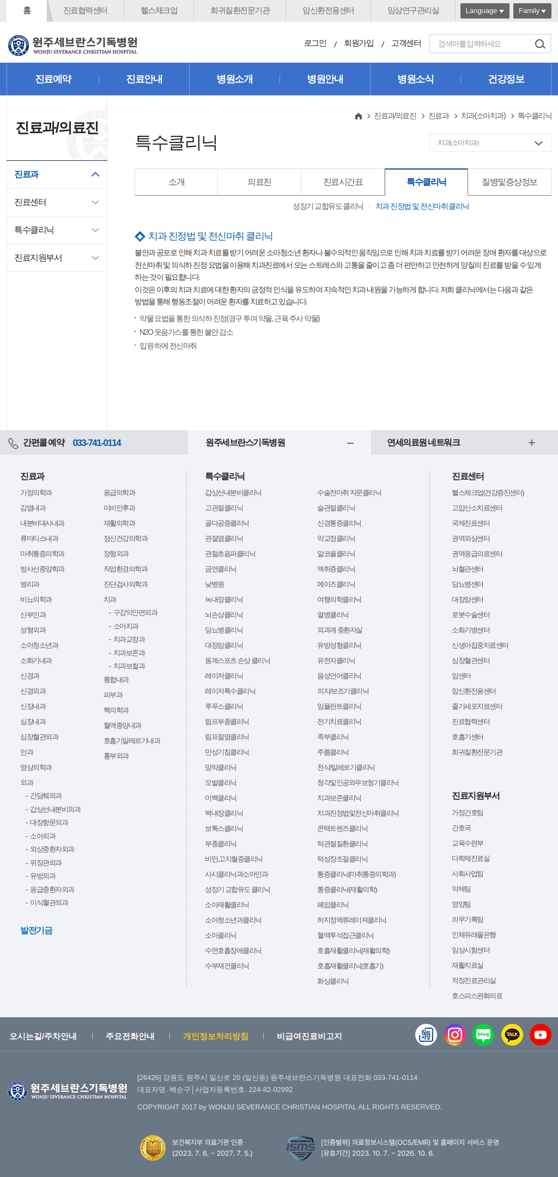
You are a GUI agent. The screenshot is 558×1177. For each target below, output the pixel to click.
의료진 (259, 181)
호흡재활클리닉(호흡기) (350, 966)
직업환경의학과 (126, 569)
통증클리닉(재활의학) (347, 889)
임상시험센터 (470, 950)
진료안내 (144, 79)
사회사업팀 (467, 874)
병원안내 (325, 79)
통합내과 (116, 679)
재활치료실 (467, 965)
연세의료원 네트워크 (423, 442)
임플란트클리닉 (339, 706)
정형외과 (116, 554)
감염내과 (32, 508)
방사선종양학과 (42, 569)
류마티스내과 (39, 538)
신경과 (29, 676)
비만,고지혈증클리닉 (234, 859)
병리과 (29, 584)
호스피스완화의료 (477, 996)
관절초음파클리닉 (230, 554)
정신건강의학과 (126, 538)
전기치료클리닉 (339, 721)
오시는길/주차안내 (43, 1036)
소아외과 (42, 836)
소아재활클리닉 (227, 905)
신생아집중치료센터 (480, 645)
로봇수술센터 (470, 615)
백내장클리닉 (223, 813)
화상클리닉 (333, 981)
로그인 (315, 42)
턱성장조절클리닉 (342, 859)
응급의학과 (119, 492)
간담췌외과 (46, 796)
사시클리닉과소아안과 (236, 874)
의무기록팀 (467, 919)
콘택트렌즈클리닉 (342, 828)
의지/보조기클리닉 (342, 691)
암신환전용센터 (328, 10)
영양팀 (461, 904)
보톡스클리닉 (223, 828)
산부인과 (32, 615)
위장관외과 (46, 863)
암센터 (461, 676)
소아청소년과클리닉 (233, 920)
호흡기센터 (467, 737)
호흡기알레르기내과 (132, 741)
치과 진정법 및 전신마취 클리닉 (422, 206)
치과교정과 (129, 639)
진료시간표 (343, 181)
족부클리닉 (333, 737)
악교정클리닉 (336, 538)
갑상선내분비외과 (55, 809)
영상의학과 (36, 767)
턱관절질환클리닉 (342, 844)
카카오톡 (512, 1035)
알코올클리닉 (336, 554)
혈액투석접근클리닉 (345, 935)
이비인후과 (119, 508)
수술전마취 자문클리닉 (349, 492)
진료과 (26, 174)
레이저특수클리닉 (230, 691)
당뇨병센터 (467, 584)
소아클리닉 (220, 935)
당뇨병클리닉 (223, 630)
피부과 (113, 695)
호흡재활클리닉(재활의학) (353, 950)
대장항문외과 (49, 822)
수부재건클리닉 (227, 966)
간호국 (461, 828)
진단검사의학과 (126, 584)
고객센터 (406, 42)
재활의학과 (119, 523)
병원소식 (415, 79)
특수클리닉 (34, 229)
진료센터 (30, 202)
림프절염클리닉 (227, 737)
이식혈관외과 (49, 902)
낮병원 (214, 584)
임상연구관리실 (413, 10)
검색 (540, 43)
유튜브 (540, 1035)
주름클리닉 (333, 752)
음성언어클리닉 (339, 676)
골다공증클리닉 (227, 523)
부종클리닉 (220, 844)
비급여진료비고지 (309, 1036)
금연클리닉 (220, 569)
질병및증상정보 (509, 181)
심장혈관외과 (39, 737)
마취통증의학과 (42, 554)
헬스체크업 (159, 10)
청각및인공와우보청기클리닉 (358, 782)
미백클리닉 (220, 798)
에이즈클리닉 (336, 584)
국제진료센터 (470, 523)
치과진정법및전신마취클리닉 (358, 813)
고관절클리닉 (223, 508)
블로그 (483, 1035)
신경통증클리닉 (339, 523)
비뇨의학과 (36, 599)
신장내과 (32, 706)
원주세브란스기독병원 (244, 442)
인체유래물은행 (474, 935)
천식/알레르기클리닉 (346, 767)
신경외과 (32, 691)
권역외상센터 (470, 538)
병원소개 (234, 79)
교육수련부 (467, 843)
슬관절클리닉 (336, 508)
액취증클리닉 (336, 569)
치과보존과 (129, 653)
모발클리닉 (220, 782)
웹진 (426, 1035)
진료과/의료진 (395, 115)
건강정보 (506, 79)
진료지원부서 (38, 257)
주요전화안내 (130, 1036)
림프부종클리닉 (227, 721)
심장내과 (32, 721)
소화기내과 (36, 660)
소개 (176, 181)
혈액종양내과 (122, 725)
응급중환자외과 (52, 889)
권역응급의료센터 (477, 554)
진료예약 (53, 79)
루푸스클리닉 (223, 706)
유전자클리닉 (336, 660)
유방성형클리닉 (339, 645)
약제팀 (461, 889)
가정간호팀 (467, 812)
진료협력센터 (85, 10)
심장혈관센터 (470, 660)
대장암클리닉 (223, 645)
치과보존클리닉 (339, 798)
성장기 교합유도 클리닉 (328, 206)
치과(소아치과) (483, 115)
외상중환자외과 (52, 849)
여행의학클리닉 (339, 599)
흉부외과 (116, 756)
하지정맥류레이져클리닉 (351, 920)
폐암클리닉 (333, 905)
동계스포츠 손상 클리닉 (237, 660)
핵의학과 (116, 710)
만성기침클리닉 (227, 752)
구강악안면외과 (135, 612)
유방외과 (42, 876)
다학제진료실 (470, 858)
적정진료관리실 (474, 980)
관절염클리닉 (223, 538)
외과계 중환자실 (339, 630)
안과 (26, 752)
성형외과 (32, 630)
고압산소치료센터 (477, 508)
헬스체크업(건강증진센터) (488, 492)
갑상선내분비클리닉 (233, 492)
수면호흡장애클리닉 (233, 950)
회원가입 (358, 42)
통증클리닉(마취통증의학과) (356, 874)
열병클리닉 (333, 615)
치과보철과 (129, 666)
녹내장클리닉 (223, 599)
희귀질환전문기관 (239, 10)
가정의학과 (36, 492)
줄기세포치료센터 (477, 706)
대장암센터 (467, 599)
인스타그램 (455, 1035)
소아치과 (125, 626)
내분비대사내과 (42, 523)
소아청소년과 (39, 645)
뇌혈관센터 (467, 569)
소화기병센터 (470, 630)
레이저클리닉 (223, 676)
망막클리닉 (220, 767)
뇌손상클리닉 (223, 615)
